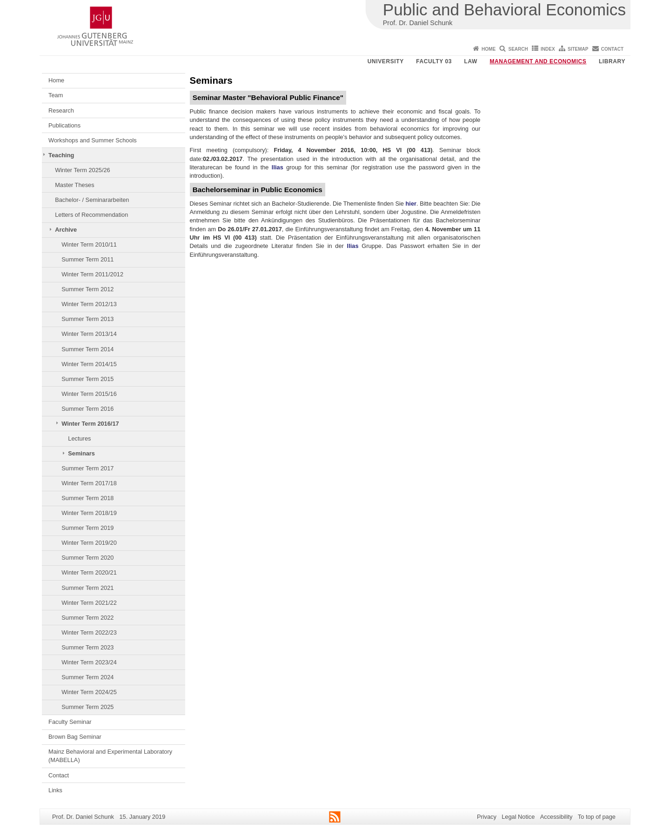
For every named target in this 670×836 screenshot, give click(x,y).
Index (548, 49)
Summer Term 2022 (87, 617)
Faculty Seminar (69, 721)
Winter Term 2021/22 (89, 602)
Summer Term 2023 (87, 647)
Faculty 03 (434, 61)
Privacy (486, 816)
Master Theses (74, 184)
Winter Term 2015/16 (89, 393)
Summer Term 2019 (87, 527)
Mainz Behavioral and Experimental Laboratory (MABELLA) (110, 755)
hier (411, 203)
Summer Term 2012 (87, 289)
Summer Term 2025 (87, 706)
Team (55, 95)
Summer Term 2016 (87, 408)
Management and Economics (538, 61)
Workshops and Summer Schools (92, 140)
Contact (612, 49)
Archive (66, 229)
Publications (64, 125)
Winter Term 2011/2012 (92, 274)
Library (612, 61)
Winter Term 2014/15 (89, 364)
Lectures (79, 438)
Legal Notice (518, 816)
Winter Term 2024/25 (89, 692)
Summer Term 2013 (87, 318)
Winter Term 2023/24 (89, 662)
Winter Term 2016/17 (90, 423)
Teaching (61, 155)
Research (61, 110)
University (386, 61)
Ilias (277, 167)
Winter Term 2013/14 (89, 333)
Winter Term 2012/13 (89, 304)
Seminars (81, 453)
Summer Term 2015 (87, 378)
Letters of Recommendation (91, 214)
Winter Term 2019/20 (89, 542)
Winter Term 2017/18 (89, 483)
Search (518, 49)
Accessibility (556, 816)
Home (489, 49)
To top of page (597, 816)
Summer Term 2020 (87, 557)
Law (470, 61)
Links (55, 790)
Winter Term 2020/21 (89, 572)
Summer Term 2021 (87, 587)
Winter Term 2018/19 (89, 512)
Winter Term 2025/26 (82, 170)
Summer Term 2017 (87, 468)
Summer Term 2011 (87, 259)
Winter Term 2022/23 (89, 632)
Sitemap (578, 49)
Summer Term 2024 (87, 677)
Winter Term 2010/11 (89, 244)
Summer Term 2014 (87, 349)
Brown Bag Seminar (74, 736)
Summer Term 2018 (87, 498)
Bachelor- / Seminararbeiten (92, 199)
